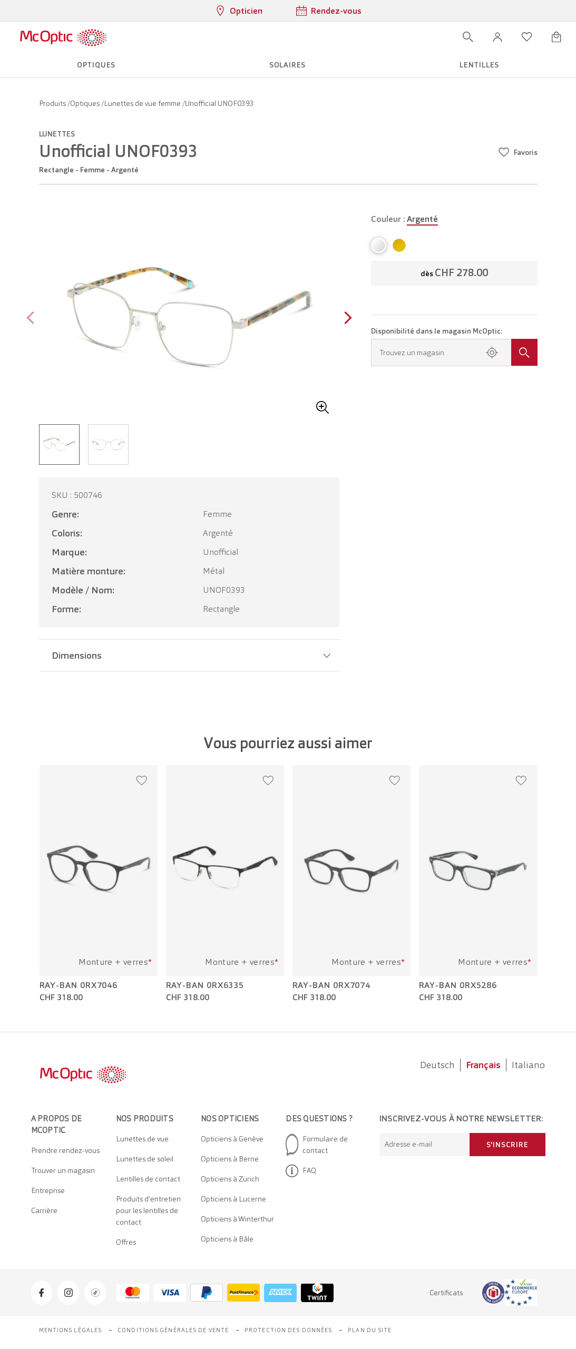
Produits (53, 103)
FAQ (301, 1171)
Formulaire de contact (317, 1144)
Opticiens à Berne (230, 1159)
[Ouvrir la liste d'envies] (527, 36)
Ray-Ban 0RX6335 (205, 985)
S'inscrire (507, 1144)
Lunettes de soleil (144, 1159)
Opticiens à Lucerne (233, 1199)
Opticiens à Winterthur (237, 1219)
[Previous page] (33, 319)
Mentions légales (70, 1330)
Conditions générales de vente (173, 1330)
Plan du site (370, 1330)
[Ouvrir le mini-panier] (556, 36)
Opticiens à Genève (232, 1138)
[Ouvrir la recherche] (468, 36)
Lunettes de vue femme (143, 103)
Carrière (44, 1210)
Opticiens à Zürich (230, 1179)
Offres (126, 1242)
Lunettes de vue (142, 1138)
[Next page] (345, 319)
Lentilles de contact (148, 1179)
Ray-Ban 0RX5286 (458, 985)
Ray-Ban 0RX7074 (331, 985)
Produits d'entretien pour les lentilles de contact (148, 1210)
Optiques (85, 103)
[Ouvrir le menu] (137, 36)
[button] (497, 36)
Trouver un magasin (63, 1170)
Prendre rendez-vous (65, 1150)
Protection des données (288, 1330)
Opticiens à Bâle (227, 1239)
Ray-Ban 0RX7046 (79, 985)
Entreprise (48, 1190)
